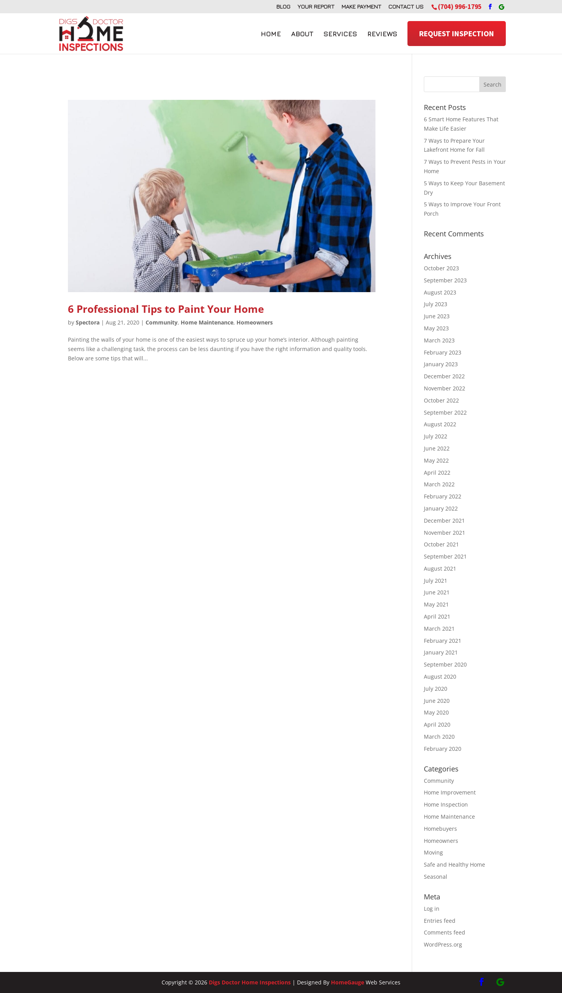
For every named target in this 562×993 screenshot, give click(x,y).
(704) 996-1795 (460, 6)
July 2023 (435, 304)
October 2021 (441, 544)
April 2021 (437, 616)
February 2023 (442, 352)
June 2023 (437, 316)
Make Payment (361, 7)
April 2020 (437, 724)
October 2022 (441, 400)
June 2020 (437, 700)
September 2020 (445, 664)
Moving (433, 852)
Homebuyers (440, 828)
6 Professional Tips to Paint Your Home (166, 309)
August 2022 (440, 424)
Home (271, 34)
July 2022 (435, 436)
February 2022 (442, 496)
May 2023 (436, 328)
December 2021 (444, 520)
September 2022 (445, 412)
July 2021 (435, 580)
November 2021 (444, 532)
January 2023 (441, 364)
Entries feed (439, 920)
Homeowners (255, 322)
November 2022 (444, 388)
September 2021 (445, 556)
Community (162, 322)
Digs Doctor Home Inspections (250, 982)
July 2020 (435, 688)
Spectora (88, 322)
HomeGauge (347, 982)
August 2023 (440, 292)
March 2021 (439, 628)
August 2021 (440, 568)
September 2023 (445, 280)
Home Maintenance (207, 322)
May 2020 (436, 712)
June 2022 (437, 448)
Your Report (315, 7)
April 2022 (437, 472)
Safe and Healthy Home (454, 864)
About (302, 34)
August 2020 (440, 676)
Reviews (382, 34)
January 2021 (441, 652)
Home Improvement (450, 792)
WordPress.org (443, 944)
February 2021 (442, 640)
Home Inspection (446, 804)
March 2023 (439, 340)
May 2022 (436, 460)
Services (340, 34)
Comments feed (444, 932)
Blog (283, 7)
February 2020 (442, 748)
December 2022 (444, 376)
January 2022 (441, 508)
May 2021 (436, 604)
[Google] (501, 7)
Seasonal (435, 876)
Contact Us (405, 7)
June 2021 (437, 592)
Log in (431, 908)
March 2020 (439, 736)
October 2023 (441, 268)
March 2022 (439, 484)
